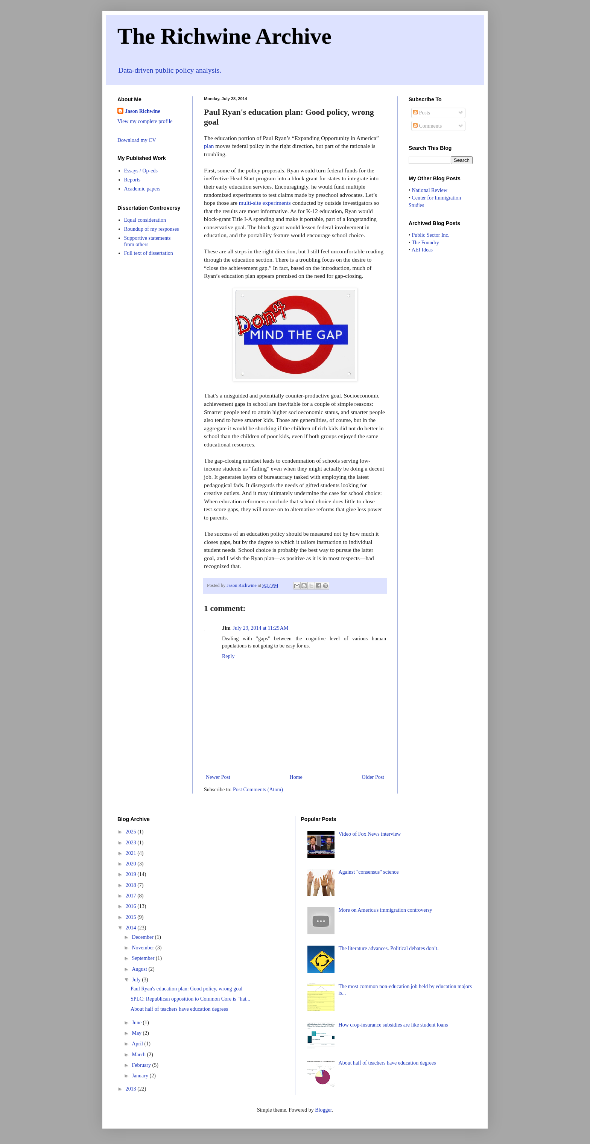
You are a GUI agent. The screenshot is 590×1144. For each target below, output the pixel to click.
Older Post (373, 777)
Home (296, 777)
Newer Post (218, 777)
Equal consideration (145, 220)
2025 (132, 832)
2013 (132, 1089)
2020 (132, 864)
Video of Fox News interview (370, 834)
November (143, 948)
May (137, 1033)
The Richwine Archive (224, 36)
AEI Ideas (422, 250)
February (142, 1065)
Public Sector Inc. (430, 235)
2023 (132, 842)
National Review (429, 190)
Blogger (323, 1110)
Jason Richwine (142, 111)
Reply (228, 656)
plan (209, 146)
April (138, 1044)
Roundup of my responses (151, 229)
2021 (132, 853)
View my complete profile (145, 121)
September (143, 958)
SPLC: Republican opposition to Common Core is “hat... (190, 999)
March (139, 1054)
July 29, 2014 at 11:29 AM (261, 628)
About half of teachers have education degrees (179, 1009)
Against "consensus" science (369, 872)
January (140, 1075)
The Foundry (425, 242)
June (137, 1022)
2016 (132, 906)
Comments (427, 126)
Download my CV (136, 140)
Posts (421, 113)
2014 (132, 928)
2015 (132, 917)
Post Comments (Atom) (258, 789)
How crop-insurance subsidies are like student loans (393, 1025)
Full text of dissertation (148, 253)
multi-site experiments (265, 203)
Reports (132, 180)
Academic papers (142, 189)
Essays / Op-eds (141, 171)
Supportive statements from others (147, 241)
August (140, 969)
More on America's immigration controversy (385, 910)
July (137, 980)
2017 (132, 896)
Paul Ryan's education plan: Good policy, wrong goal (186, 989)
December (143, 937)
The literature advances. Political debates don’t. (389, 948)
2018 (132, 885)
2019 (132, 874)
